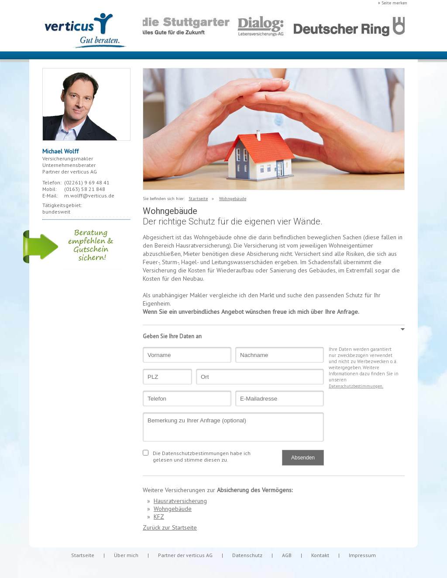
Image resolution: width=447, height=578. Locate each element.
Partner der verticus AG (185, 555)
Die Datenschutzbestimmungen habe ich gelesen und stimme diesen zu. (202, 456)
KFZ (159, 516)
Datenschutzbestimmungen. (356, 386)
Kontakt (320, 555)
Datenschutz (247, 555)
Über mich (126, 555)
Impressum (362, 555)
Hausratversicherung (180, 501)
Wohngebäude (232, 198)
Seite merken (394, 3)
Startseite (198, 198)
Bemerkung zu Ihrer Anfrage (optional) (233, 427)
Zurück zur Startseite (170, 527)
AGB (287, 555)
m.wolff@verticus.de (89, 195)
